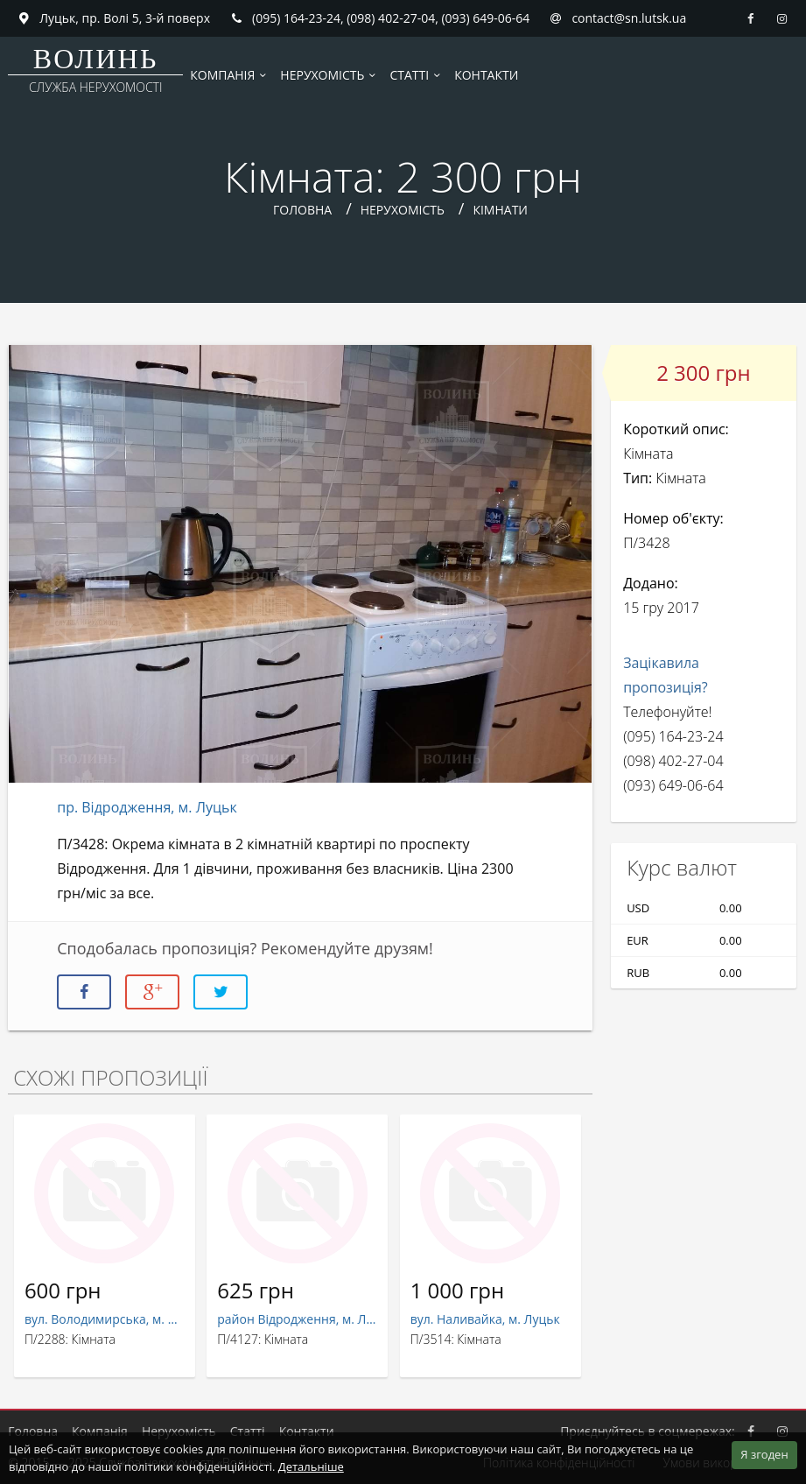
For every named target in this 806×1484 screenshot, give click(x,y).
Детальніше (311, 1466)
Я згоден (764, 1454)
